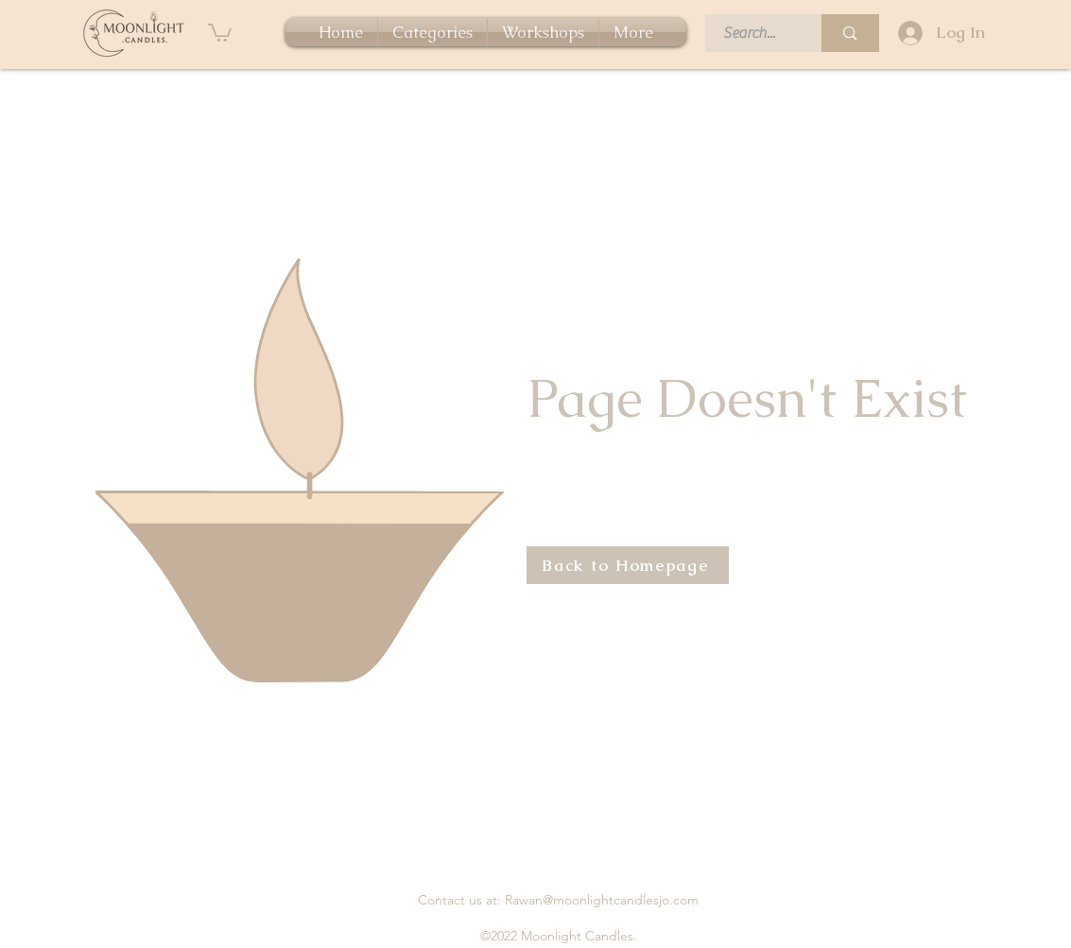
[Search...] (753, 33)
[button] (220, 32)
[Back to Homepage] (628, 565)
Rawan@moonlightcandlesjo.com (602, 899)
